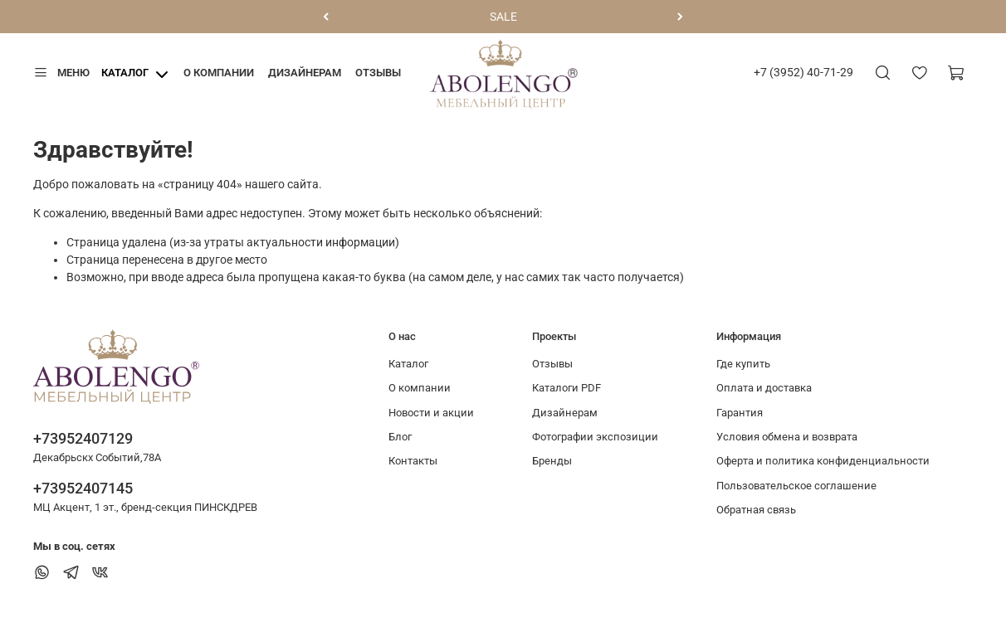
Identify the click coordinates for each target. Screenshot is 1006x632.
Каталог (125, 72)
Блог (400, 436)
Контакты (412, 461)
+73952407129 (83, 438)
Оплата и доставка (764, 388)
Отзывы (378, 72)
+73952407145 (83, 488)
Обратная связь (756, 509)
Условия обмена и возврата (786, 436)
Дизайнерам (304, 72)
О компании (218, 72)
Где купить (743, 363)
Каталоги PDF (566, 388)
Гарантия (739, 412)
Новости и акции (431, 412)
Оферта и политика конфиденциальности (823, 461)
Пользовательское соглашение (796, 485)
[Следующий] (680, 16)
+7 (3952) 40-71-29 (803, 72)
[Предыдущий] (325, 16)
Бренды (552, 461)
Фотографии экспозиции (595, 436)
